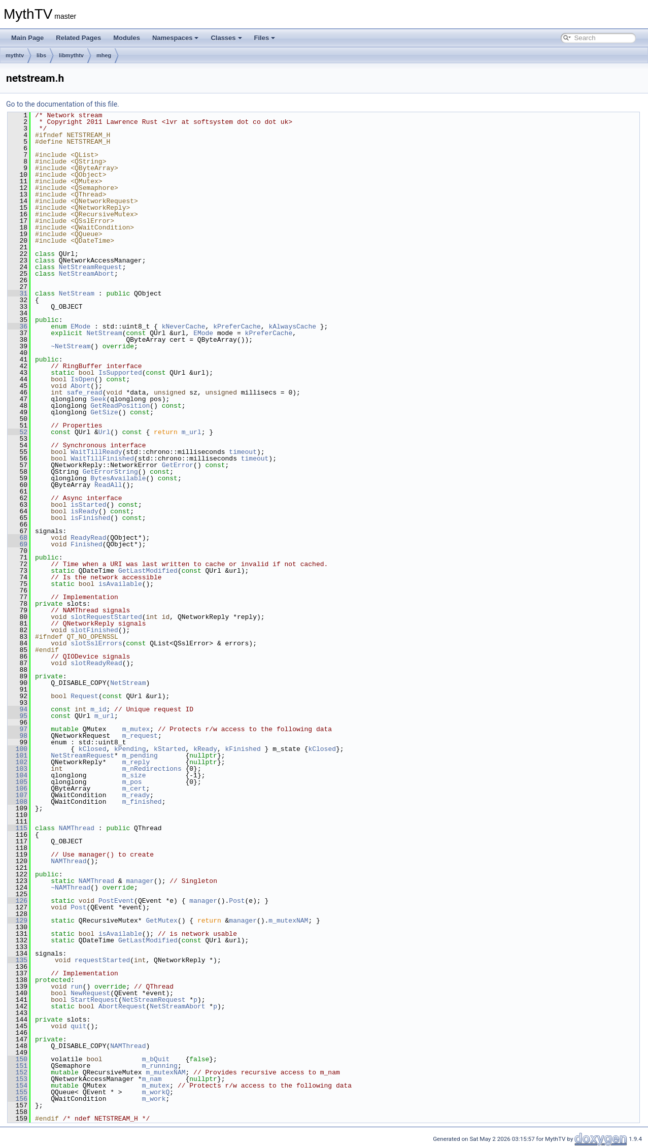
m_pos (132, 781)
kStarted (169, 748)
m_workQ (156, 1092)
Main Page (27, 38)
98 (17, 735)
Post (237, 900)
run (76, 986)
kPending (130, 748)
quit (78, 1026)
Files (265, 38)
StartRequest (94, 999)
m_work (154, 1098)
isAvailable (120, 583)
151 (17, 1065)
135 (17, 960)
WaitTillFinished (102, 458)
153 (17, 1079)
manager (140, 881)
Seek (98, 399)
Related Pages (78, 38)
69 (17, 544)
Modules (126, 38)
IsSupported (120, 372)
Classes (226, 38)
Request (84, 696)
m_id (98, 709)
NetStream (76, 293)
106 (17, 788)
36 (17, 326)
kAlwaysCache (292, 326)
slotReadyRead (96, 663)
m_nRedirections (152, 768)
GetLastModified (148, 570)
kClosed (93, 748)
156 (17, 1098)
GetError (177, 465)
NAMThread (76, 828)
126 (17, 900)
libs (41, 55)
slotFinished (94, 630)
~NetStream (70, 346)
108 (17, 801)
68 (17, 537)
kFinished (243, 748)
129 (17, 920)
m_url (191, 432)
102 (17, 762)
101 (17, 755)
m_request (140, 735)
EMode (80, 326)
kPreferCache (237, 326)
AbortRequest (122, 1006)
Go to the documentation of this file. (62, 104)
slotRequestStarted (106, 616)
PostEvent (116, 900)
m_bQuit (156, 1059)
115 (17, 828)
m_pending (140, 755)
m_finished (142, 801)
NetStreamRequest (90, 267)
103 (17, 768)
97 (17, 729)
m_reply (136, 762)
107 (17, 795)
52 (17, 432)
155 (17, 1092)
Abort (80, 385)
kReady (205, 748)
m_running (160, 1065)
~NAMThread (70, 887)
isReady (84, 511)
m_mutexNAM (288, 920)
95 (17, 715)
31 (17, 293)
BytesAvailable (118, 478)
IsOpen (82, 379)
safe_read (84, 392)
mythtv (15, 55)
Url (104, 432)
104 (17, 775)
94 (17, 709)
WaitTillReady (96, 451)
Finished (86, 544)
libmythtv (71, 55)
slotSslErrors (96, 643)
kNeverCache (184, 326)
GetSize (104, 412)
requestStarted (102, 960)
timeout (243, 451)
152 (17, 1072)
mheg (103, 55)
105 (17, 781)
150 (17, 1059)
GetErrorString (110, 471)
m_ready (136, 795)
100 (17, 748)
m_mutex (136, 729)
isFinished (90, 517)
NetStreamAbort (86, 273)
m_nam (152, 1079)
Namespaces (175, 38)
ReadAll (108, 484)
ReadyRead (88, 537)
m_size (134, 775)
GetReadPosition (120, 405)
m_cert (134, 788)
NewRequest (90, 993)
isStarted (88, 504)
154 (17, 1085)
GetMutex (161, 920)
